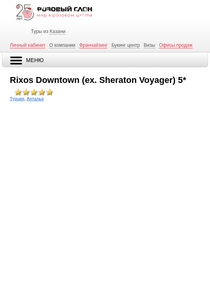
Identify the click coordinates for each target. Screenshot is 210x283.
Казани (57, 31)
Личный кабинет (27, 45)
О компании (62, 45)
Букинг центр (125, 45)
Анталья (35, 98)
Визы (149, 45)
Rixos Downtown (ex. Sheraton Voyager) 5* (98, 80)
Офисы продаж (175, 45)
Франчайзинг (93, 45)
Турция (17, 98)
